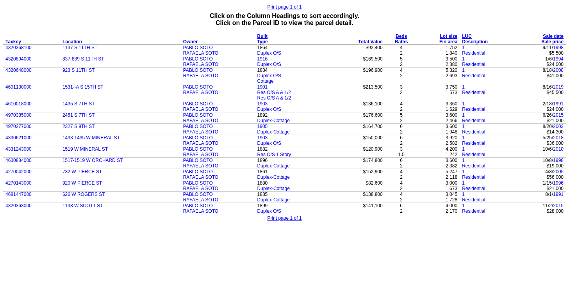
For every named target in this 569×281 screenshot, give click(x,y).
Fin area (448, 41)
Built (262, 36)
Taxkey (13, 41)
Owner (190, 41)
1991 (558, 104)
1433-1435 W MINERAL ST (91, 137)
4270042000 (18, 171)
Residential (473, 53)
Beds (401, 36)
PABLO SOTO (198, 47)
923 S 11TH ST (78, 70)
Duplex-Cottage (273, 120)
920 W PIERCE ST (82, 183)
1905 (262, 126)
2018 (558, 137)
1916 (262, 59)
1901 (262, 87)
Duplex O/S (269, 53)
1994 (558, 59)
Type (262, 41)
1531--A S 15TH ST (82, 87)
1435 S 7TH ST (78, 104)
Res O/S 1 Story (274, 154)
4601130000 (18, 87)
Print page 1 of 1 (284, 7)
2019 (558, 87)
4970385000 (18, 115)
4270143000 (18, 183)
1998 (558, 47)
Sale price (552, 41)
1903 (262, 104)
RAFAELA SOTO (200, 53)
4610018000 (18, 104)
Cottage (265, 81)
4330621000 (18, 137)
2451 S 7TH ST (78, 115)
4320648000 (18, 70)
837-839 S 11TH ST (83, 59)
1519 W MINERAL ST (85, 149)
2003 (558, 126)
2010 (558, 149)
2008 (558, 70)
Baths (401, 41)
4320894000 (18, 59)
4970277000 (18, 126)
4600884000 (18, 160)
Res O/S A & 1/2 (274, 92)
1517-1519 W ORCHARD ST (92, 160)
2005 (558, 171)
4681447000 (18, 194)
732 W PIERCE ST (82, 171)
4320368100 (18, 47)
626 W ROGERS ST (83, 194)
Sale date (553, 36)
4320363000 (18, 205)
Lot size (448, 36)
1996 (558, 183)
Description (475, 41)
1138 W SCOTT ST (82, 205)
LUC (467, 36)
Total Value (370, 41)
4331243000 (18, 149)
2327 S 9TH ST (78, 126)
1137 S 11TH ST (79, 47)
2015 (558, 115)
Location (72, 41)
